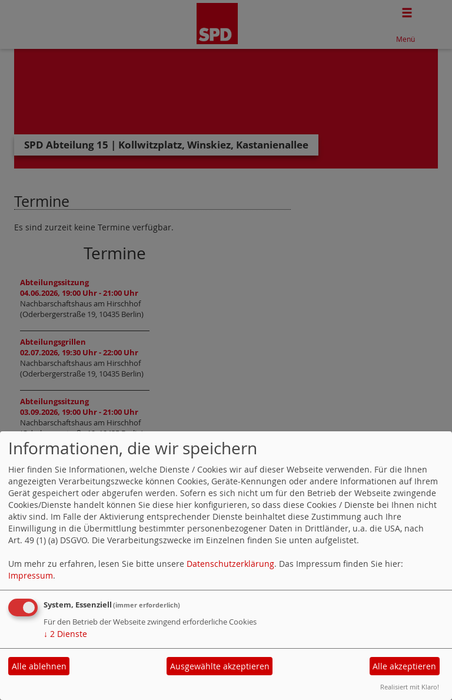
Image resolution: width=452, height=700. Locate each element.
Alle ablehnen (39, 666)
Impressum (30, 575)
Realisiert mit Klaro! (409, 686)
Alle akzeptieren (404, 666)
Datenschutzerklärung (230, 563)
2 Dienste (65, 633)
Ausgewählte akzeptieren (220, 666)
